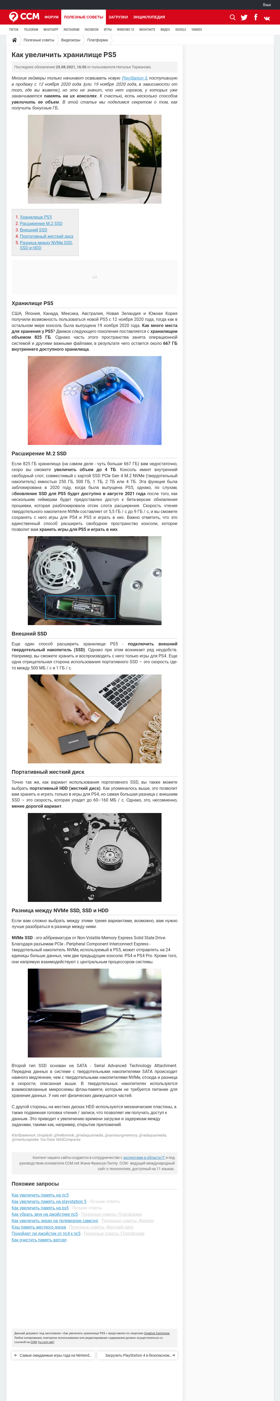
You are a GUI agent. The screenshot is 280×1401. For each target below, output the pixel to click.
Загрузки (118, 17)
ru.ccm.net (46, 1342)
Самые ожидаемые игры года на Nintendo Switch (55, 1356)
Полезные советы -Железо (128, 1220)
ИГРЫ (108, 29)
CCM (33, 1342)
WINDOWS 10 (125, 29)
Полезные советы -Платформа (111, 1214)
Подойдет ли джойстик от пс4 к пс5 (46, 1233)
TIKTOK (14, 29)
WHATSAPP (50, 29)
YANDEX (196, 29)
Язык (267, 5)
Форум (52, 17)
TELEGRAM (31, 29)
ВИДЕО (165, 29)
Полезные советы (83, 17)
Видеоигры (70, 40)
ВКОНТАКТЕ (147, 29)
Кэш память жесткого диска (39, 1227)
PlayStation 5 (134, 78)
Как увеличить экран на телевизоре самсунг (55, 1220)
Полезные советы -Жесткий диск (101, 1227)
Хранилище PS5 (36, 217)
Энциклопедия (149, 17)
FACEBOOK (92, 29)
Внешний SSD (34, 229)
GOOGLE (180, 29)
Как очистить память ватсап (39, 1239)
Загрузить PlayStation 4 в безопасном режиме (137, 1356)
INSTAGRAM (71, 29)
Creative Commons (157, 1333)
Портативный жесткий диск (47, 236)
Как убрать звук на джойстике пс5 (45, 1214)
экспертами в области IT (144, 1157)
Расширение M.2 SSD (41, 223)
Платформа (97, 40)
